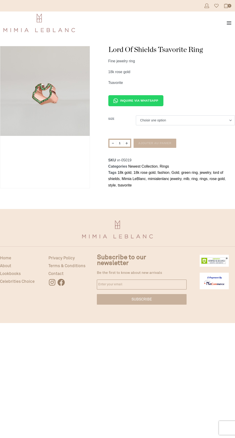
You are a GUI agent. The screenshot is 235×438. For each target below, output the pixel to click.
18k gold (124, 173)
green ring (189, 173)
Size (111, 118)
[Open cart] (228, 5)
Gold (175, 173)
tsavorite (124, 185)
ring (194, 179)
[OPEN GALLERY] (45, 91)
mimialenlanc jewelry (164, 179)
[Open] (216, 5)
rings (204, 179)
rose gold (217, 179)
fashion (164, 173)
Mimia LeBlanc (134, 179)
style (112, 185)
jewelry (205, 173)
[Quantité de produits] (119, 143)
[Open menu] (229, 23)
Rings (164, 166)
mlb (186, 179)
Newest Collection (143, 166)
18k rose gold (145, 173)
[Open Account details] (206, 5)
